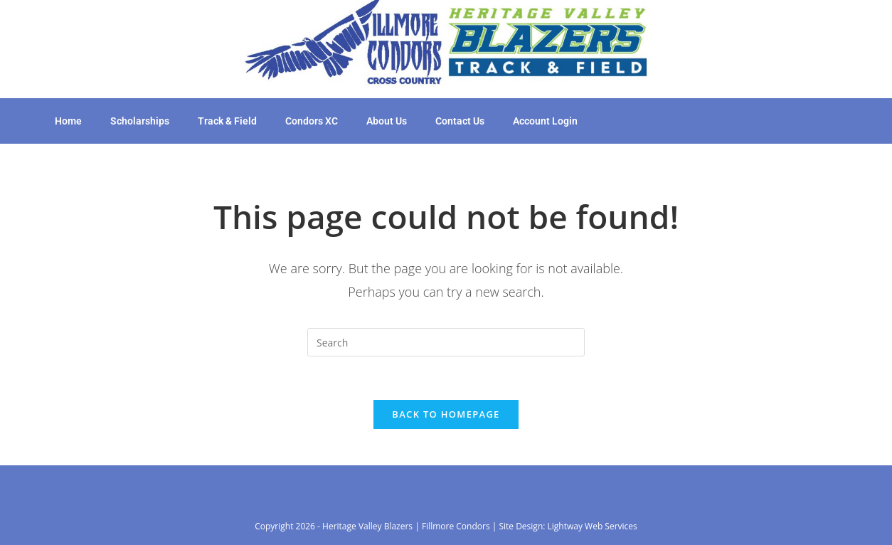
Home (68, 121)
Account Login (545, 121)
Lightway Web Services (592, 526)
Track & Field (227, 121)
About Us (386, 121)
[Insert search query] (446, 342)
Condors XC (311, 121)
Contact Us (459, 121)
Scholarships (139, 121)
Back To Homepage (445, 414)
